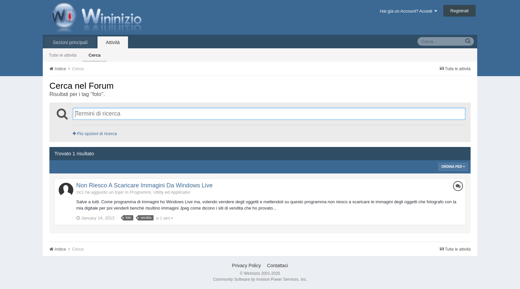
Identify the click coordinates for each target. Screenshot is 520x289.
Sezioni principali (70, 42)
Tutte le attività (63, 55)
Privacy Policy (246, 265)
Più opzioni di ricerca (95, 133)
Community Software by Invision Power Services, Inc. (260, 279)
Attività (113, 42)
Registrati (459, 10)
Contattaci (277, 265)
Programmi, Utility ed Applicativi (160, 192)
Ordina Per (453, 167)
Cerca (94, 55)
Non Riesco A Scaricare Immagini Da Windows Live (144, 185)
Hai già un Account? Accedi (408, 11)
